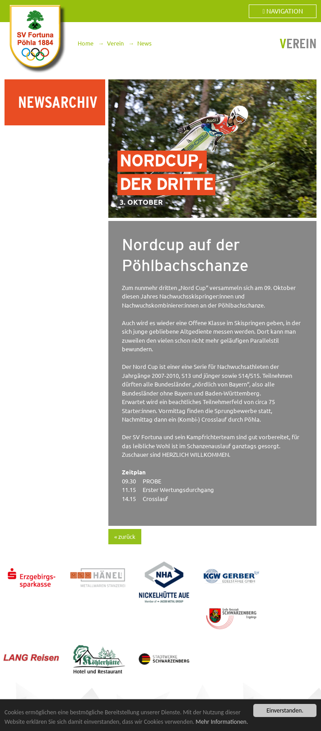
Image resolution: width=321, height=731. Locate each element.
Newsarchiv (58, 102)
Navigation (282, 11)
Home (85, 43)
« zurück (124, 536)
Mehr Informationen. (221, 722)
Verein (115, 43)
